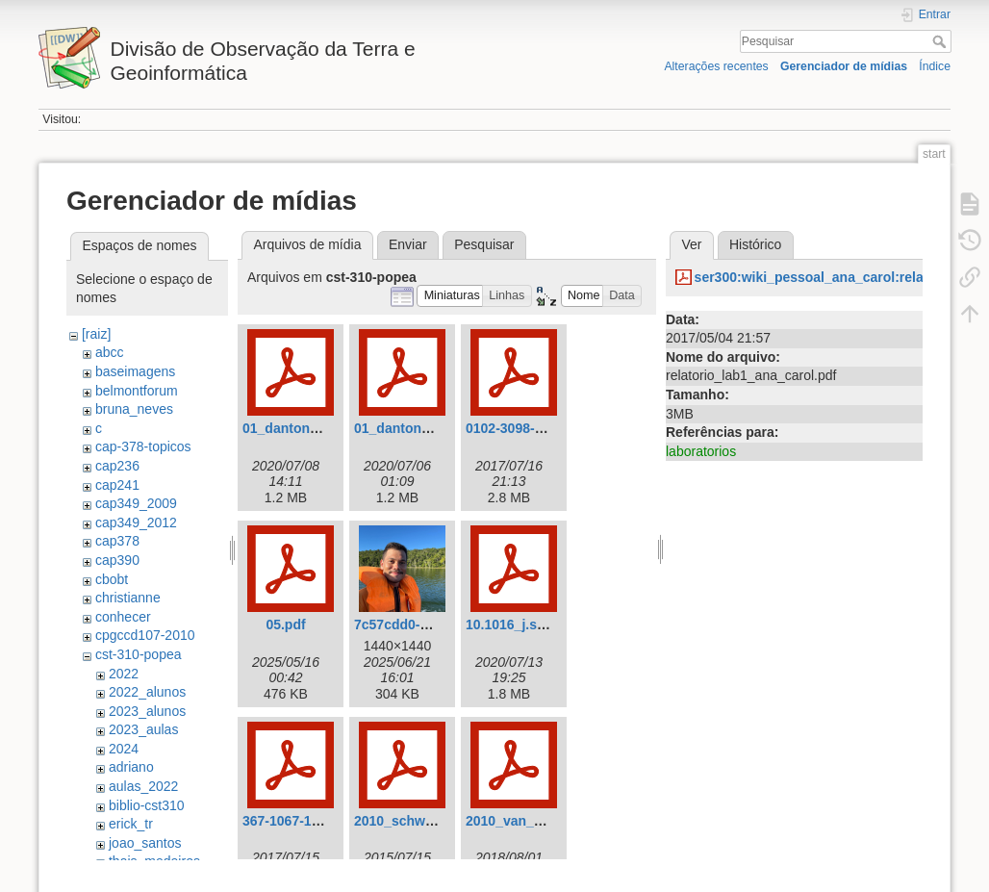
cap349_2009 (136, 503)
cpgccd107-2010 (145, 635)
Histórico (755, 244)
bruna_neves (134, 409)
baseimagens (135, 371)
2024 (124, 748)
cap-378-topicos (143, 446)
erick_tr (131, 823)
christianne (128, 597)
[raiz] (96, 334)
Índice (935, 66)
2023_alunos (147, 711)
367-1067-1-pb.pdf (299, 820)
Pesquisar (941, 41)
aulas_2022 (143, 786)
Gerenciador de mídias (843, 66)
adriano (131, 767)
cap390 (117, 560)
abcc (109, 352)
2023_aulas (143, 729)
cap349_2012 (136, 522)
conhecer (123, 616)
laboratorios (701, 451)
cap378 (117, 540)
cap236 (117, 465)
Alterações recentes (716, 66)
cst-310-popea (138, 654)
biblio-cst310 (147, 805)
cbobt (111, 579)
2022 (124, 673)
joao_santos (145, 843)
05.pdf (285, 624)
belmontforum (136, 390)
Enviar (408, 244)
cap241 (117, 485)
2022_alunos (147, 692)
